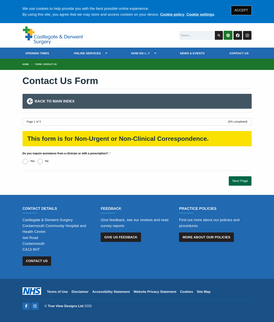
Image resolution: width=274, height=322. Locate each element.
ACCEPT (241, 10)
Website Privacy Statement (155, 292)
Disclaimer (80, 292)
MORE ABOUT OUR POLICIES (206, 237)
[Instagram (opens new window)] (35, 306)
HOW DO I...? (140, 53)
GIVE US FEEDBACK (120, 237)
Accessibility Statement (111, 292)
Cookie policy (172, 14)
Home (26, 64)
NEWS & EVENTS (192, 53)
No (47, 161)
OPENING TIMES (37, 53)
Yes (32, 161)
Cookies (186, 292)
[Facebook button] (237, 35)
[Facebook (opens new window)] (26, 306)
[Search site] (219, 35)
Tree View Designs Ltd (65, 306)
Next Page (240, 181)
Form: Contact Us (46, 64)
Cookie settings (200, 14)
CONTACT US (239, 53)
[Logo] (53, 35)
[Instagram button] (247, 35)
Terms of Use (57, 292)
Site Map (204, 292)
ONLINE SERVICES (87, 53)
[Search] (197, 35)
